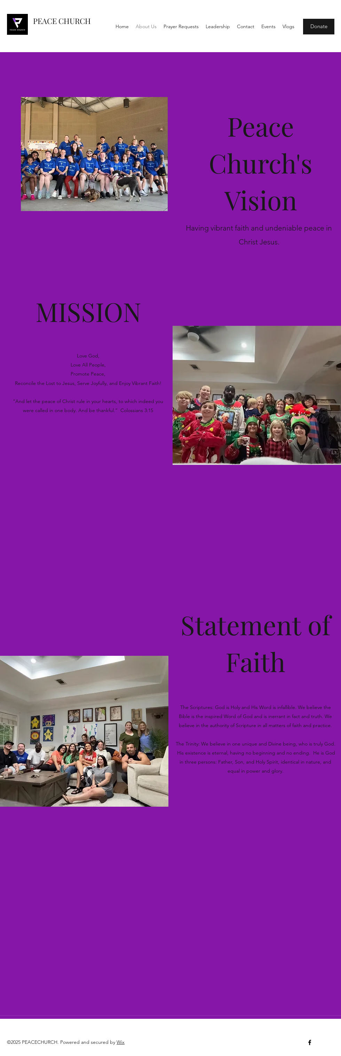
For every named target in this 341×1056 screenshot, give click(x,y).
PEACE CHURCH (62, 21)
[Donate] (318, 26)
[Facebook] (309, 1042)
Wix (121, 1042)
